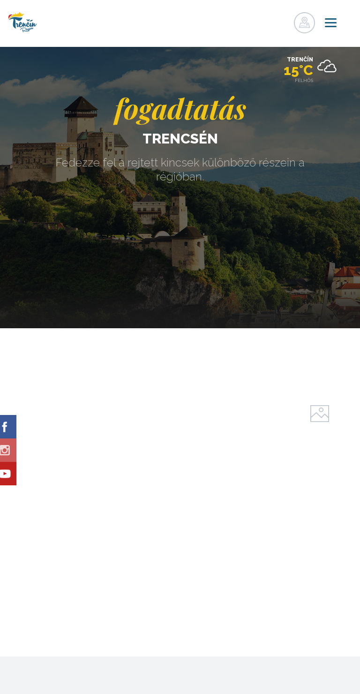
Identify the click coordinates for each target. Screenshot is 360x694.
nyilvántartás (263, 20)
